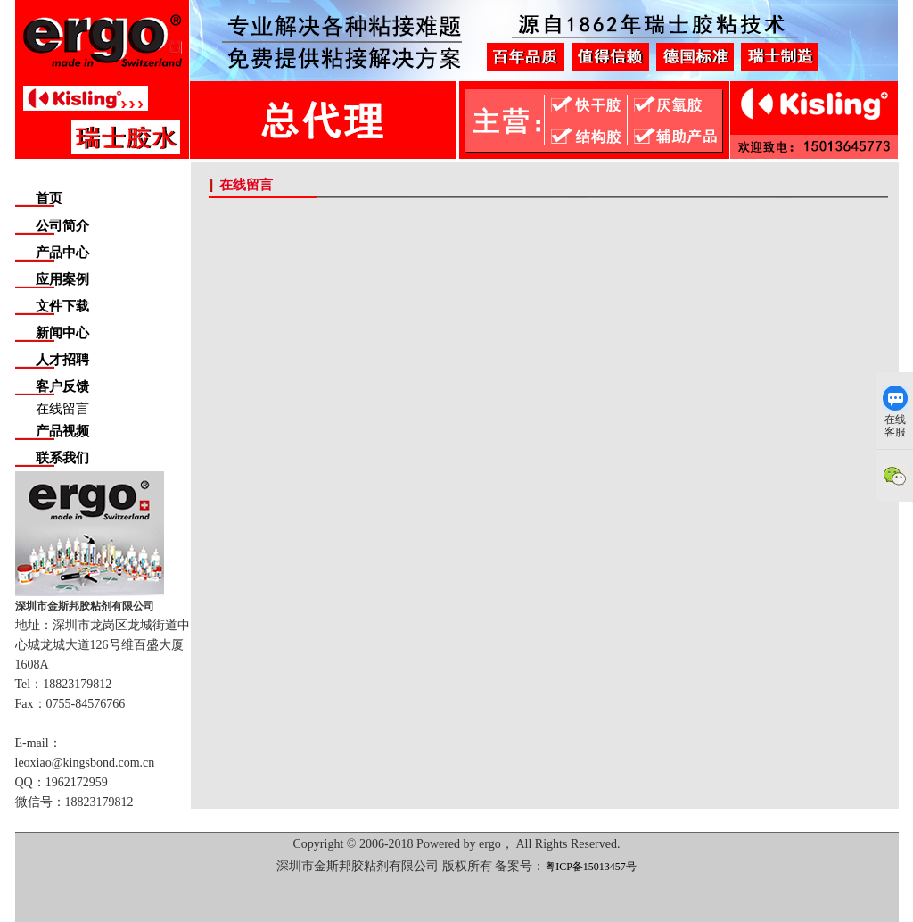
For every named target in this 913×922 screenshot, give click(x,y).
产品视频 (62, 431)
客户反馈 (62, 386)
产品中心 (62, 252)
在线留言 (62, 409)
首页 (49, 198)
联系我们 (62, 458)
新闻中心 (62, 333)
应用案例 (62, 279)
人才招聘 (62, 360)
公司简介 (62, 226)
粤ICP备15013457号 (591, 866)
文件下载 (62, 306)
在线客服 (895, 412)
